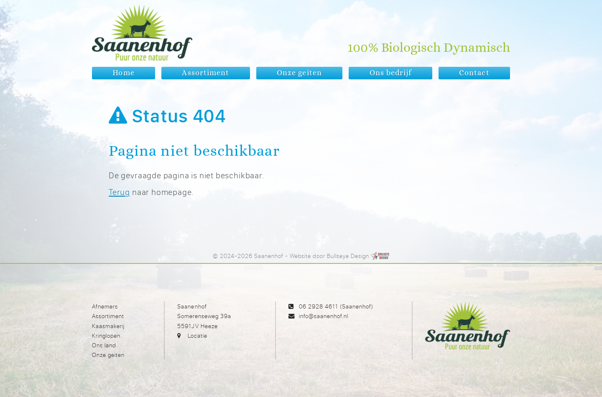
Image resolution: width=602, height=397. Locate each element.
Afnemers (105, 306)
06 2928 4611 (318, 306)
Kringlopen (106, 335)
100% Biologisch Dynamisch (428, 48)
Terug (119, 192)
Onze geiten (108, 355)
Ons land (104, 345)
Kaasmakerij (108, 326)
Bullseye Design (348, 256)
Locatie (197, 335)
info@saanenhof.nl (323, 316)
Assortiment (108, 316)
